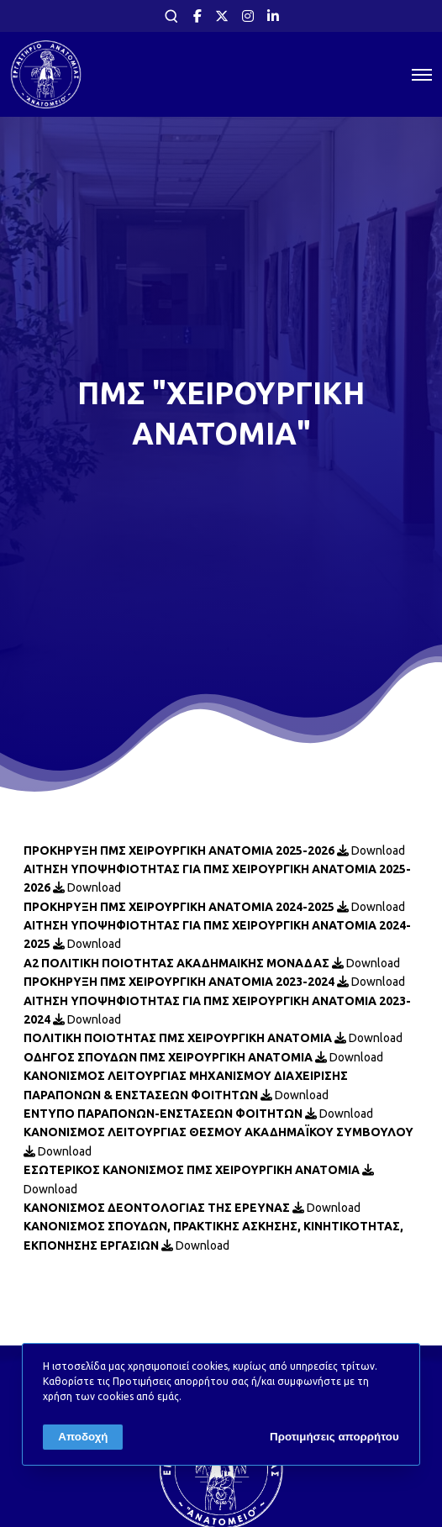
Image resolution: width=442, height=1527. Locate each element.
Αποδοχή (83, 1436)
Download (371, 850)
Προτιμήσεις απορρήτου (334, 1436)
